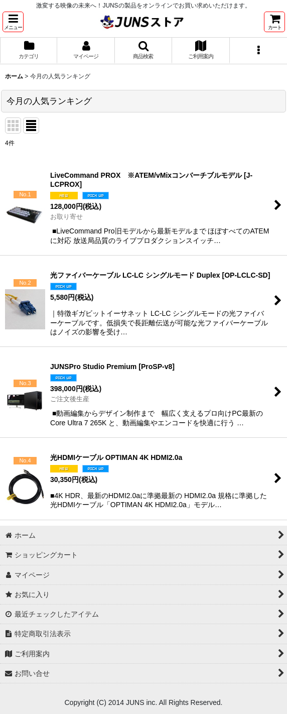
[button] (13, 22)
